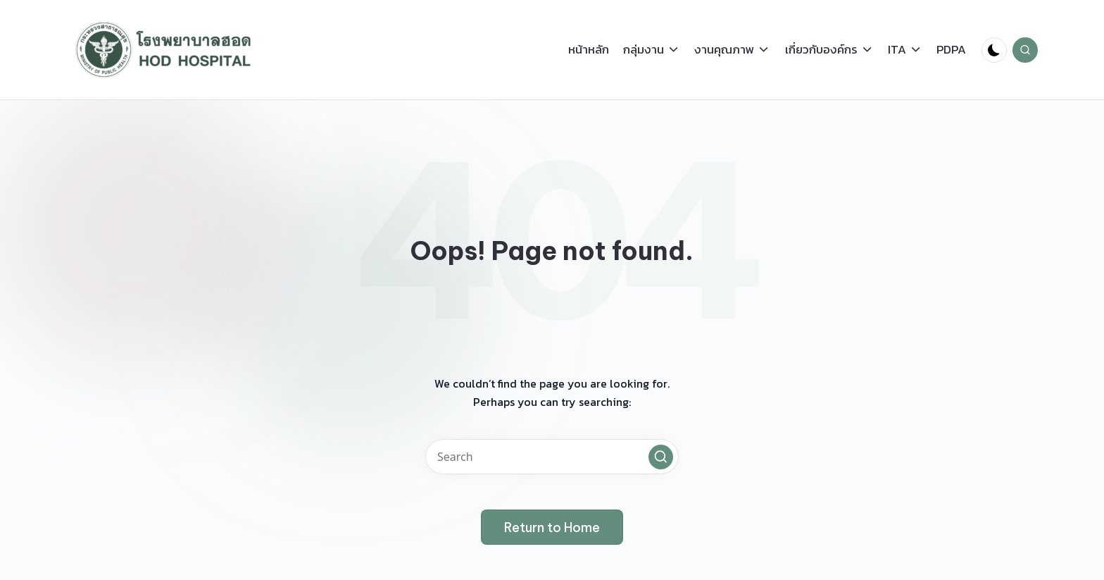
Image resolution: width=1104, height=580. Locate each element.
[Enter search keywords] (552, 456)
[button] (660, 457)
